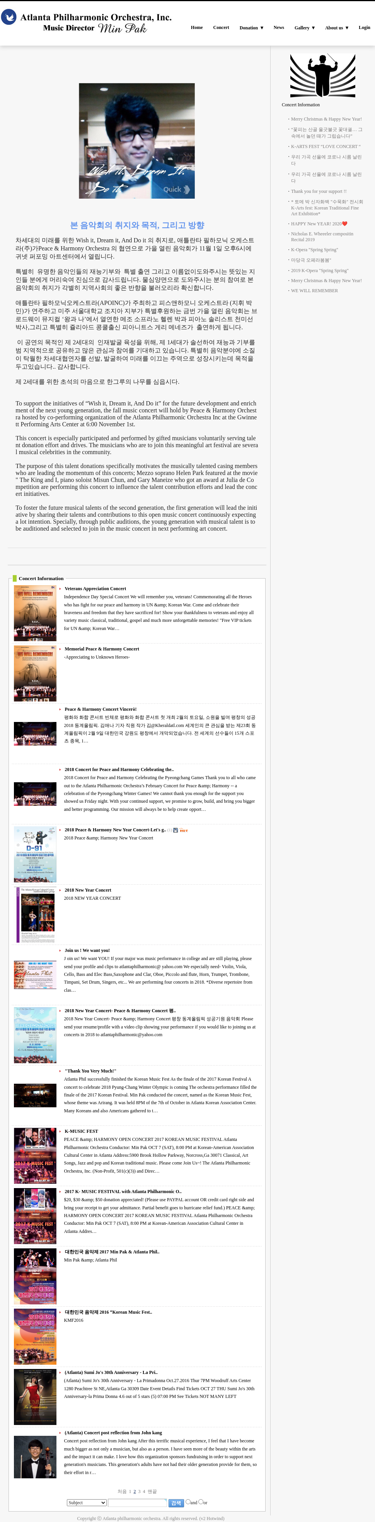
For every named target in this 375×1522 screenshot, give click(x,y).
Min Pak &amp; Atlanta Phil (90, 1260)
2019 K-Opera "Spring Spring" (320, 270)
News (279, 27)
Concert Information (301, 104)
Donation (249, 28)
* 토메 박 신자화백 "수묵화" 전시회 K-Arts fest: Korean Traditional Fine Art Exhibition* (327, 207)
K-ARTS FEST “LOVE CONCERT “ (326, 146)
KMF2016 (74, 1320)
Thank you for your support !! (319, 191)
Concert (221, 27)
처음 (122, 1491)
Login (364, 27)
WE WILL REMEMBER (314, 290)
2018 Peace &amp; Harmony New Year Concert (108, 838)
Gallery (302, 28)
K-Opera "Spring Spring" (314, 249)
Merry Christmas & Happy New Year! (326, 119)
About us (334, 28)
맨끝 (152, 1491)
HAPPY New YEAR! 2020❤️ (319, 223)
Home (197, 27)
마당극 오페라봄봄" (311, 260)
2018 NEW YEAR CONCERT (92, 898)
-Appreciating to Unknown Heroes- (97, 657)
